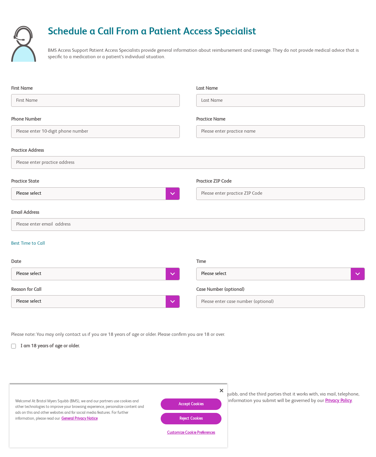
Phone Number (26, 119)
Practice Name (210, 119)
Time (201, 261)
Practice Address (27, 150)
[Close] (221, 390)
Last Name (207, 88)
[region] (118, 415)
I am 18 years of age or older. (50, 346)
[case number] (280, 301)
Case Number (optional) (220, 289)
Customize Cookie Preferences (191, 433)
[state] (95, 193)
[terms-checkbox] (13, 346)
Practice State (25, 181)
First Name (22, 88)
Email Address (25, 212)
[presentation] (55, 370)
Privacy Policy (338, 400)
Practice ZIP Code (213, 181)
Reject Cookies (191, 419)
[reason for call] (95, 301)
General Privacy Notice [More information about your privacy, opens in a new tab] (79, 419)
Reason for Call (26, 289)
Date (16, 261)
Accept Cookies (191, 404)
